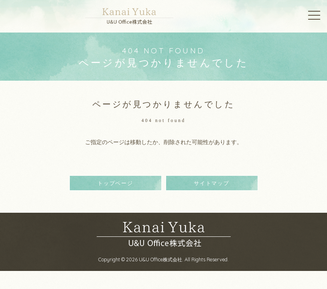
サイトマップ (212, 183)
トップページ (115, 183)
